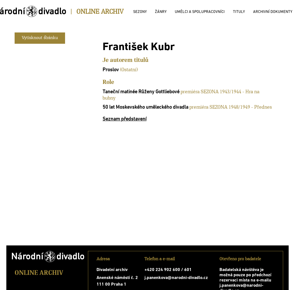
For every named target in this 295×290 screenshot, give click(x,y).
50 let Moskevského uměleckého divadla (145, 107)
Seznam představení (124, 119)
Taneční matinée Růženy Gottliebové (141, 92)
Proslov (111, 70)
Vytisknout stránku (40, 38)
